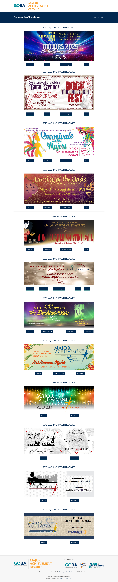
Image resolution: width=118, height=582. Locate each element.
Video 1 (78, 289)
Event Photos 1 (70, 331)
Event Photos (47, 160)
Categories (69, 6)
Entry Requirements (80, 6)
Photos (47, 65)
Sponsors (100, 6)
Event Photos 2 (88, 331)
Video (86, 65)
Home (62, 6)
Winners (30, 65)
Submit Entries (92, 6)
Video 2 (87, 289)
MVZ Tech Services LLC (66, 578)
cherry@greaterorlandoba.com (68, 572)
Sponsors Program (66, 65)
